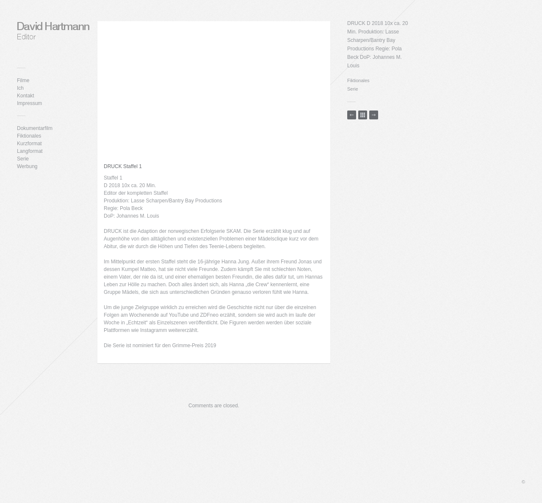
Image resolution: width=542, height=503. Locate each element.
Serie (23, 159)
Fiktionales (29, 136)
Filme (23, 80)
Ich (20, 88)
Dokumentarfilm (35, 128)
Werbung (27, 166)
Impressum (29, 103)
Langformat (30, 151)
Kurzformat (29, 143)
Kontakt (25, 96)
